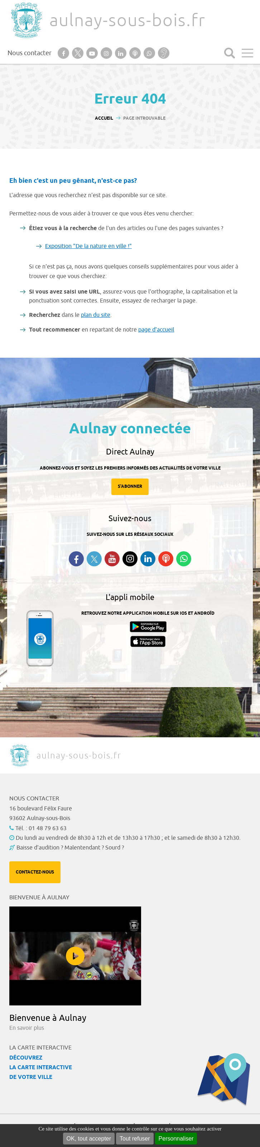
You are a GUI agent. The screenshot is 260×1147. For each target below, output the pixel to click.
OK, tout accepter (89, 1139)
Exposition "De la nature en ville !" (88, 246)
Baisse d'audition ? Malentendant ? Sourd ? (70, 847)
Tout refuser (135, 1139)
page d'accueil (156, 329)
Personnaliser (176, 1139)
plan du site (95, 315)
